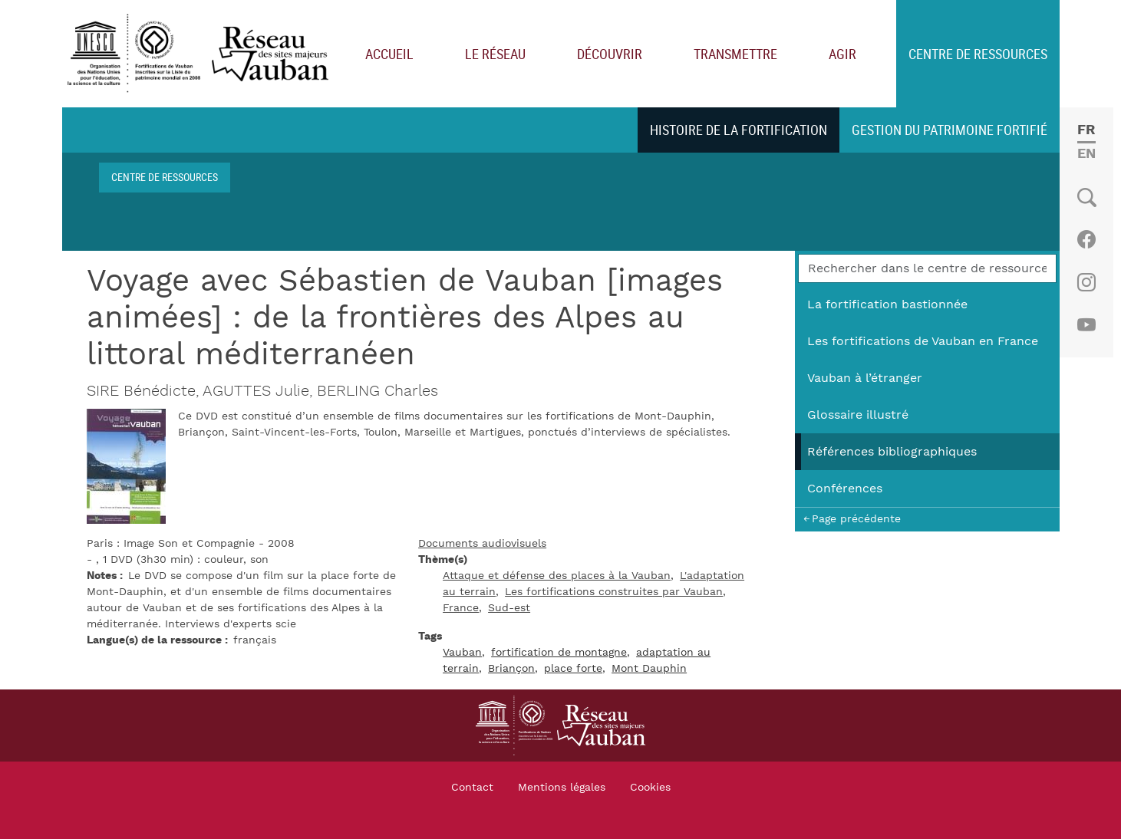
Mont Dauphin (649, 668)
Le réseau (495, 53)
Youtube (1086, 325)
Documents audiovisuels (482, 543)
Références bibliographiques (892, 452)
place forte (573, 668)
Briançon (511, 668)
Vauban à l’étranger (864, 378)
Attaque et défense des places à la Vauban (557, 576)
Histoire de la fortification (738, 129)
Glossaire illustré (857, 415)
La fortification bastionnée (887, 304)
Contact (472, 787)
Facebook (1086, 239)
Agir (842, 53)
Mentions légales (561, 787)
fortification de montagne (559, 652)
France (461, 608)
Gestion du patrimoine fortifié (949, 129)
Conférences (844, 488)
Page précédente (856, 519)
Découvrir (609, 53)
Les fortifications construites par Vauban (614, 592)
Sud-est (509, 608)
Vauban (462, 652)
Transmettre (735, 53)
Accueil (389, 53)
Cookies (650, 787)
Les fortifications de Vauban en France (922, 341)
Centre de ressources (977, 53)
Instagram (1086, 282)
